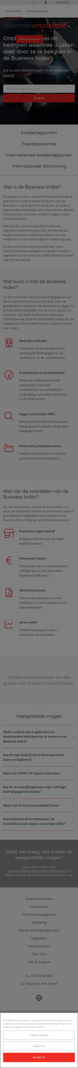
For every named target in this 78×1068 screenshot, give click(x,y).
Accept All (39, 1057)
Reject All (39, 1046)
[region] (39, 1040)
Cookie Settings (38, 1035)
